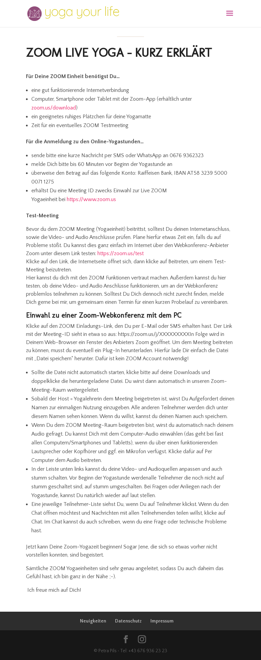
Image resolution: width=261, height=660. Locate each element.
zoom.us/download (53, 108)
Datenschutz (128, 621)
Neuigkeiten (93, 621)
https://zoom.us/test (120, 253)
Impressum (162, 621)
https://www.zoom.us (91, 199)
